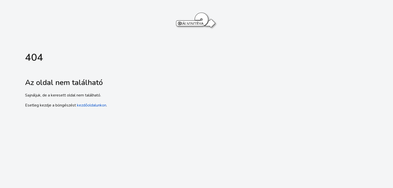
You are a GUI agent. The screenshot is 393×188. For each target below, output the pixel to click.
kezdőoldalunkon (91, 105)
